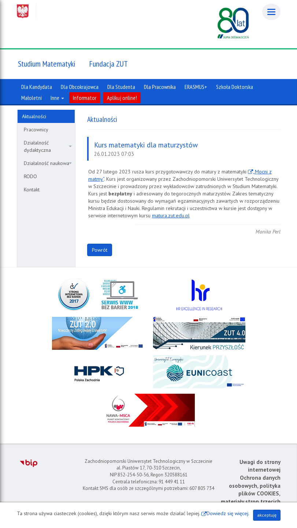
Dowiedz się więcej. (228, 513)
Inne (57, 97)
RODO (30, 176)
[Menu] (271, 12)
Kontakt (32, 189)
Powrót (99, 250)
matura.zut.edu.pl (171, 215)
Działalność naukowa (48, 163)
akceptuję (266, 515)
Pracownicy (36, 129)
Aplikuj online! (122, 97)
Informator (84, 97)
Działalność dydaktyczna (48, 146)
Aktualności (34, 116)
